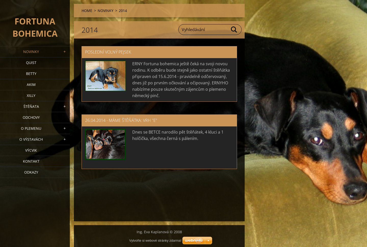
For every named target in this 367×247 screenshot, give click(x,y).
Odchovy (31, 117)
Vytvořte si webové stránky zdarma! (155, 240)
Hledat (234, 29)
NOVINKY (31, 51)
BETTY (31, 73)
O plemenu (31, 128)
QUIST (31, 62)
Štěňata (31, 106)
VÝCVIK (31, 150)
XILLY (31, 95)
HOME (87, 10)
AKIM (31, 84)
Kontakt (31, 161)
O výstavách (31, 139)
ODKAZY (31, 172)
